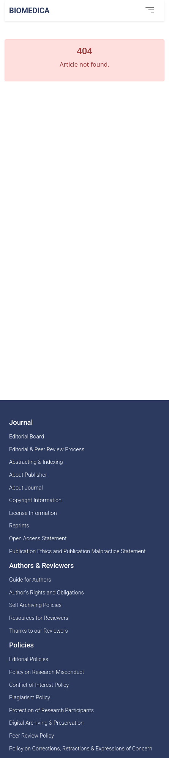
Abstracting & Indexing (36, 462)
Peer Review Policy (31, 736)
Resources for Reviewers (38, 618)
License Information (33, 513)
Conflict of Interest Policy (39, 685)
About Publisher (28, 475)
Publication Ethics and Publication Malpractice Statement (77, 551)
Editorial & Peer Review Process (46, 449)
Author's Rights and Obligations (46, 593)
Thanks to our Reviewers (38, 631)
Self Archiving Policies (35, 605)
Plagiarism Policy (29, 697)
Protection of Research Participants (51, 710)
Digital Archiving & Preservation (46, 723)
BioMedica (29, 10)
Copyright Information (35, 500)
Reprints (19, 525)
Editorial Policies (28, 659)
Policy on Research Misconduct (46, 672)
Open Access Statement (38, 538)
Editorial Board (26, 437)
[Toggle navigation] (149, 10)
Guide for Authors (30, 580)
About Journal (26, 488)
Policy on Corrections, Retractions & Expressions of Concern (80, 749)
